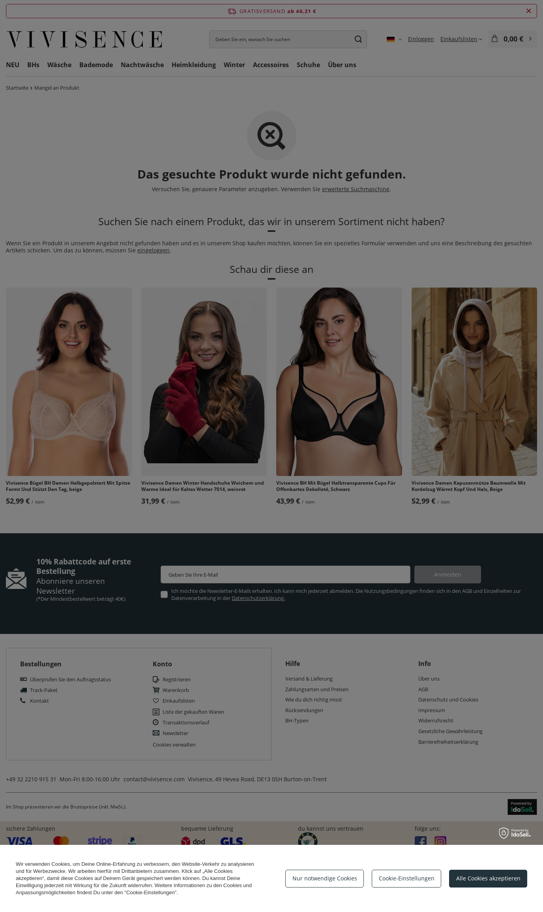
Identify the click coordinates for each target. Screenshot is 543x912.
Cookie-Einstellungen (406, 878)
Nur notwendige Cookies (324, 878)
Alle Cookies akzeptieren (488, 878)
